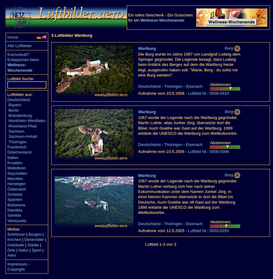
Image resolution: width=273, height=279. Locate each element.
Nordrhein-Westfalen (27, 120)
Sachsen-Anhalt (22, 136)
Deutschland (18, 99)
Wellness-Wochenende (162, 20)
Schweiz (14, 194)
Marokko (15, 178)
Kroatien (14, 162)
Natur (24, 250)
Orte (11, 250)
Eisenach (194, 86)
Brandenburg (20, 115)
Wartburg (147, 48)
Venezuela (16, 220)
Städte (33, 245)
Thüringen (17, 142)
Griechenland (19, 152)
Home (12, 37)
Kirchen (14, 239)
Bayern (14, 105)
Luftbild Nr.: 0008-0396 (208, 151)
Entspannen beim (23, 59)
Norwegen (16, 183)
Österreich (16, 189)
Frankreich (16, 147)
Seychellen (17, 173)
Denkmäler (34, 239)
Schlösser (16, 234)
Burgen (34, 234)
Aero (11, 255)
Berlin (13, 110)
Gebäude (15, 245)
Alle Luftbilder (19, 45)
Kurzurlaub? (18, 54)
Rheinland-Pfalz (22, 126)
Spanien (14, 199)
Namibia (14, 210)
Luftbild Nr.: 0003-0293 (208, 230)
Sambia (14, 215)
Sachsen (16, 131)
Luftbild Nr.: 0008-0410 (208, 93)
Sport (36, 250)
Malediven (16, 168)
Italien (12, 157)
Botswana (16, 205)
